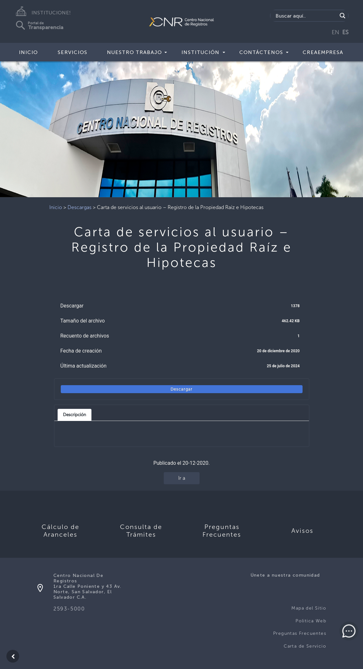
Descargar (181, 389)
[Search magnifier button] (342, 15)
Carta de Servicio (305, 646)
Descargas (79, 207)
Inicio (28, 52)
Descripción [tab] (74, 414)
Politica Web (311, 621)
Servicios (72, 52)
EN (335, 32)
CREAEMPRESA (323, 52)
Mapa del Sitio (308, 608)
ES (345, 32)
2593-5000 (69, 609)
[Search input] (305, 15)
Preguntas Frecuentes (299, 633)
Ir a (181, 478)
